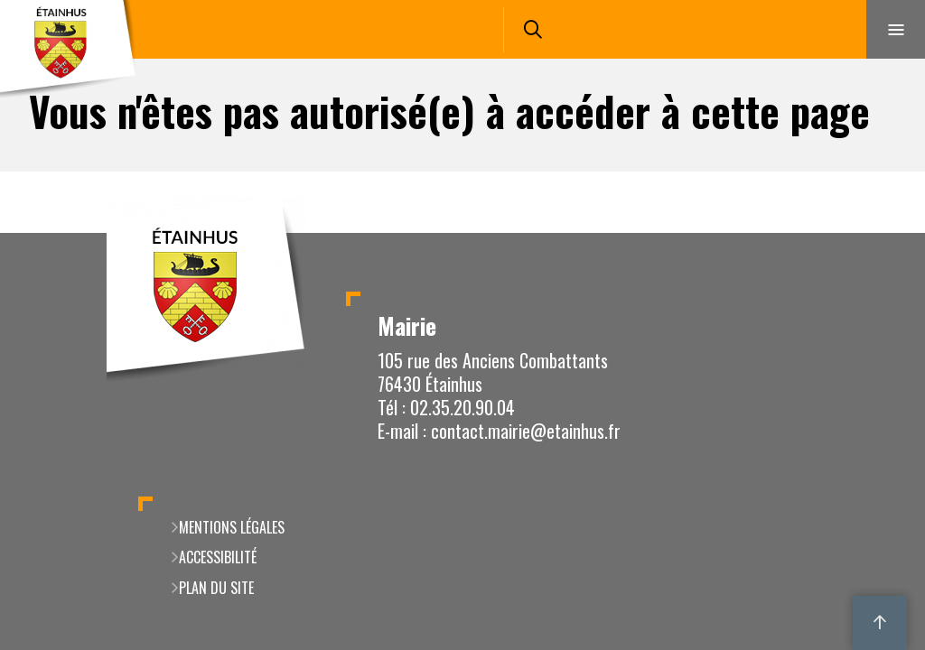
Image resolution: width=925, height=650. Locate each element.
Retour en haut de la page (880, 233)
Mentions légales (232, 527)
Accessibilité (218, 557)
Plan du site (216, 588)
